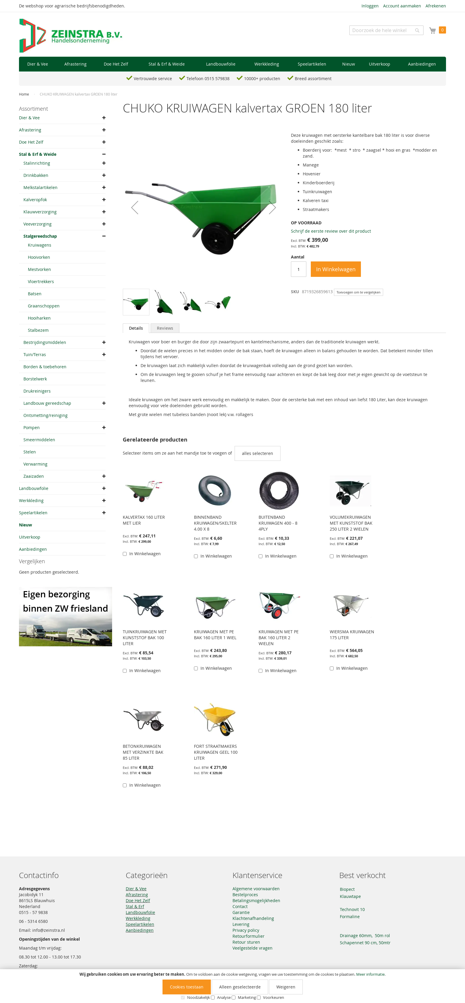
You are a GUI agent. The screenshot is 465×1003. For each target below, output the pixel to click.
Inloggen (370, 6)
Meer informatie (370, 974)
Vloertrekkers (41, 281)
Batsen (35, 293)
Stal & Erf (135, 906)
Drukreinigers (37, 391)
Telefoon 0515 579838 (208, 78)
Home (24, 94)
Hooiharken (39, 318)
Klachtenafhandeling (253, 918)
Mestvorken (39, 269)
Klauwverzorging (40, 212)
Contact (240, 906)
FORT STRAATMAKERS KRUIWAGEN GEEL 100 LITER (216, 752)
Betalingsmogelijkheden (256, 900)
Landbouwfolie (33, 488)
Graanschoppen (44, 306)
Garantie (241, 912)
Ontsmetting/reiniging (45, 415)
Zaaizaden (33, 476)
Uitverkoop (29, 537)
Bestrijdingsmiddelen (44, 342)
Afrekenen (436, 6)
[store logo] (71, 36)
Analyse (224, 997)
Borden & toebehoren (44, 366)
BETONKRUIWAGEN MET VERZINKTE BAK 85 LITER (143, 752)
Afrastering (30, 130)
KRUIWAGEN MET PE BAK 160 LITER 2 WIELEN (279, 637)
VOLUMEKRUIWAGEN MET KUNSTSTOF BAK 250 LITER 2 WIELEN (351, 523)
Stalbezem (38, 330)
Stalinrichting (36, 163)
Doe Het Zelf (31, 142)
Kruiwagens (39, 245)
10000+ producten (262, 78)
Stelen (29, 452)
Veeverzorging (37, 224)
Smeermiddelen (39, 439)
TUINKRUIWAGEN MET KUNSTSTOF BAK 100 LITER (145, 637)
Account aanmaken (402, 6)
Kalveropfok (35, 199)
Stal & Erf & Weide (37, 154)
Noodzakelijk (198, 997)
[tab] (136, 328)
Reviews (165, 328)
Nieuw (25, 525)
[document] (232, 986)
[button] (134, 207)
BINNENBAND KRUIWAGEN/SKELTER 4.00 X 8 (215, 523)
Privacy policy (245, 930)
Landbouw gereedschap (47, 403)
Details (136, 328)
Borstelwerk (35, 379)
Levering (240, 924)
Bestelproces (245, 894)
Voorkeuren (273, 997)
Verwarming (35, 464)
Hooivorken (39, 257)
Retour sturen (246, 942)
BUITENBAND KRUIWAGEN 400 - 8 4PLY (278, 523)
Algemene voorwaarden (256, 888)
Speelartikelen (33, 512)
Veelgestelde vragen (252, 948)
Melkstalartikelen (40, 187)
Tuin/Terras (34, 354)
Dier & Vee (29, 117)
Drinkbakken (35, 175)
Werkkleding (31, 500)
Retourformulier (248, 936)
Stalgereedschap (40, 236)
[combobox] (386, 30)
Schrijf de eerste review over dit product (331, 231)
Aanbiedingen (33, 549)
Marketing (247, 997)
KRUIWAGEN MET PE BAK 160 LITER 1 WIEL (215, 634)
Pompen (31, 427)
